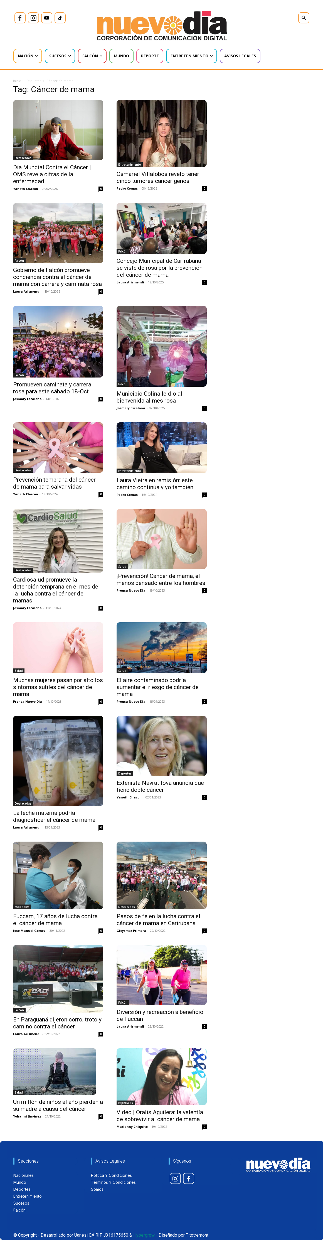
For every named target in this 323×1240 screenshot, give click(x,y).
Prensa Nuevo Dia (131, 590)
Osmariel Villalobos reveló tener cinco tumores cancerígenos (158, 177)
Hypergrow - (145, 1235)
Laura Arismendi (27, 291)
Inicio (17, 81)
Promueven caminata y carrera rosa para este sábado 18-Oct (52, 388)
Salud (122, 566)
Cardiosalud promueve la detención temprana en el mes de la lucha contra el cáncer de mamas (55, 590)
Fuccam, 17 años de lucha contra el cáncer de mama (55, 920)
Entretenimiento (129, 164)
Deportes (125, 773)
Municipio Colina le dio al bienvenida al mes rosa (149, 397)
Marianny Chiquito (132, 1126)
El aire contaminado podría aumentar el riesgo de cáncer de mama (158, 687)
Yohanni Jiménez (27, 1116)
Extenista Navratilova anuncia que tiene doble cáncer (160, 786)
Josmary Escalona (27, 399)
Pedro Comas (127, 188)
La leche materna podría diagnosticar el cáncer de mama (54, 816)
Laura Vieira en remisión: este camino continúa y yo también (155, 484)
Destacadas (23, 158)
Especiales (22, 907)
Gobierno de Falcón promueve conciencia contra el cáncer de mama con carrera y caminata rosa (57, 277)
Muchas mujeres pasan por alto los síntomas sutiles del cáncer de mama (58, 687)
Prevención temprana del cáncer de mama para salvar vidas (54, 483)
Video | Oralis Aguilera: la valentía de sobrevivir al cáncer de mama (160, 1116)
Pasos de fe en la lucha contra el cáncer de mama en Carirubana (158, 920)
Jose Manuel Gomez (29, 930)
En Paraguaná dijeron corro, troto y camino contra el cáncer (57, 1023)
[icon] (20, 17)
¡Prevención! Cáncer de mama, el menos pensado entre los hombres (161, 579)
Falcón (19, 261)
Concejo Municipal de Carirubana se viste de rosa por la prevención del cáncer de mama (160, 268)
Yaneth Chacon (25, 189)
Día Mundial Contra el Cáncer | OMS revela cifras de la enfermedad (52, 174)
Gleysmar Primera (131, 930)
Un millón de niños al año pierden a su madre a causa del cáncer (58, 1105)
